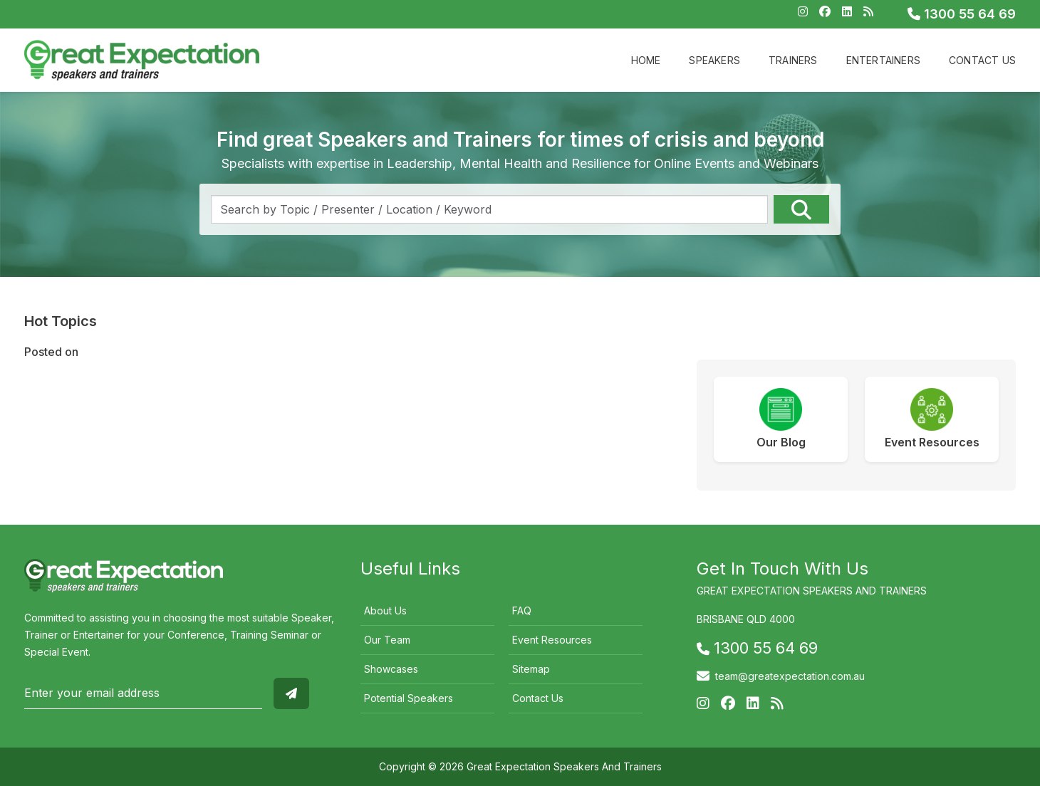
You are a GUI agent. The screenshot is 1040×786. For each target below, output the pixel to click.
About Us (385, 610)
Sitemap (531, 669)
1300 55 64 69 (962, 13)
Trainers (793, 60)
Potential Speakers (408, 698)
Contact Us (982, 60)
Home (646, 60)
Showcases (391, 669)
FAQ (521, 610)
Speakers (714, 60)
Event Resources (552, 640)
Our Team (387, 640)
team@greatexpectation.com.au (790, 676)
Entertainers (883, 60)
